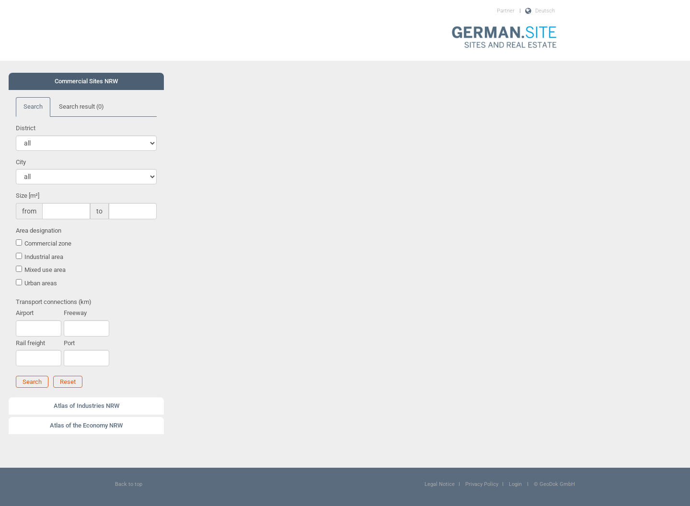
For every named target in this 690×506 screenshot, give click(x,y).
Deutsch (545, 11)
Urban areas (40, 283)
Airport (25, 312)
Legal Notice (440, 484)
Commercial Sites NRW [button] (86, 81)
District (25, 128)
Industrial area (43, 256)
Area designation (38, 230)
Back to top (128, 484)
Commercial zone (47, 243)
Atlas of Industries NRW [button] (86, 405)
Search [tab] (33, 106)
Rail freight (30, 343)
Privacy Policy (481, 484)
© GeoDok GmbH (554, 484)
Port (69, 343)
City (21, 162)
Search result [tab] (81, 106)
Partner (506, 11)
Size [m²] (27, 195)
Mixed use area (45, 269)
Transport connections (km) (54, 301)
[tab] (86, 81)
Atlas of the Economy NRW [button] (86, 425)
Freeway (75, 312)
